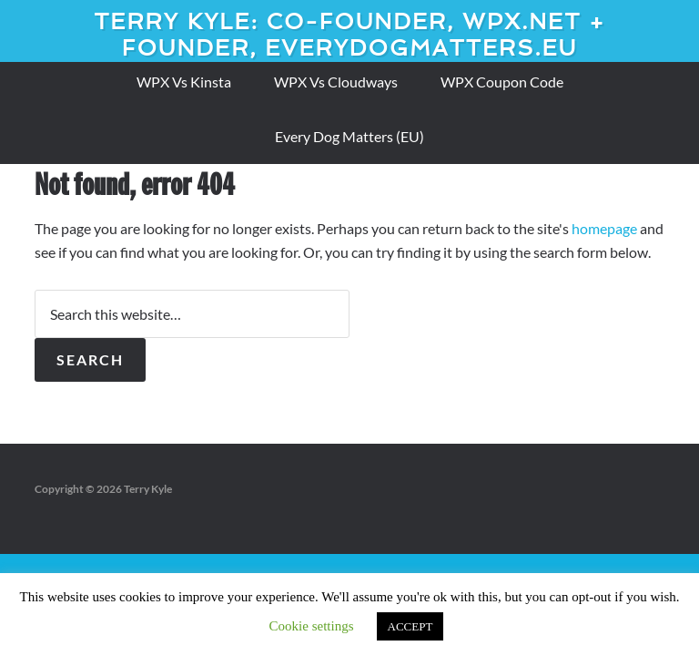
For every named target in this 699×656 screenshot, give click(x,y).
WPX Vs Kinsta (184, 81)
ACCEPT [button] (410, 626)
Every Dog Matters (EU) (349, 136)
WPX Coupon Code (502, 81)
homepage (604, 228)
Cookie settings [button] (311, 626)
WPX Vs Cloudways (336, 81)
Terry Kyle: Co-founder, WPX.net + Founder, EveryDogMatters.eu (349, 34)
